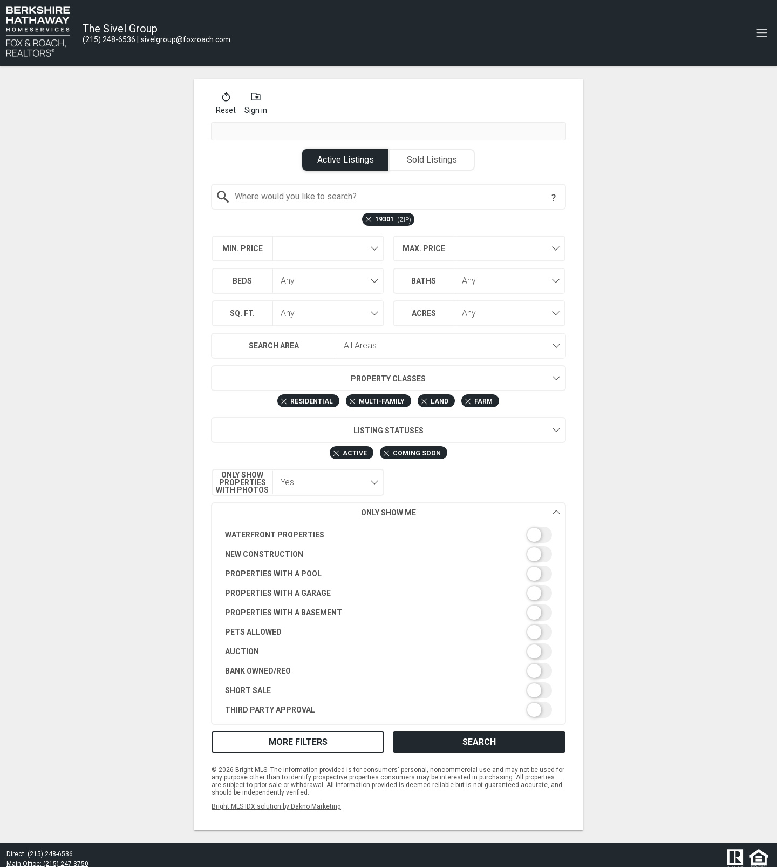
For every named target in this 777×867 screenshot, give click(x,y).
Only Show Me (461, 512)
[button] (226, 105)
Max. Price (424, 248)
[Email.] (183, 39)
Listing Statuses (317, 430)
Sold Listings (432, 159)
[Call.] (109, 39)
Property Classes (318, 378)
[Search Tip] (553, 197)
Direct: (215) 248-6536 (39, 854)
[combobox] (389, 197)
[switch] (388, 535)
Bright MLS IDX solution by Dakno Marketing (276, 806)
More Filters (298, 742)
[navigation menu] (762, 33)
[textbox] (395, 197)
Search (479, 742)
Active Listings (345, 159)
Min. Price (242, 248)
